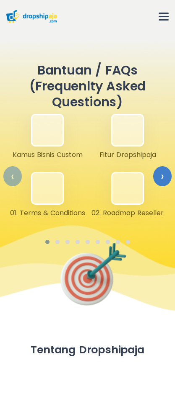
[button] (47, 242)
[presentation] (12, 176)
